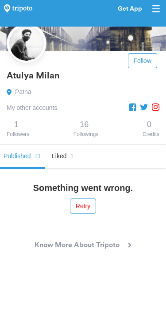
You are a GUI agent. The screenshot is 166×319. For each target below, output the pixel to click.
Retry (83, 206)
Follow (142, 60)
